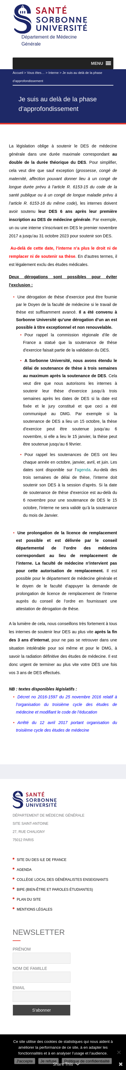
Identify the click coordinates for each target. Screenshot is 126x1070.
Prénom (22, 949)
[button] (97, 63)
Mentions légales (34, 909)
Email (19, 987)
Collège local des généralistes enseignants (62, 880)
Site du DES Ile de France (41, 860)
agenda (83, 469)
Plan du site (29, 899)
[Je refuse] (119, 1052)
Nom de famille (30, 968)
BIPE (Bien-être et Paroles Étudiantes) (55, 890)
